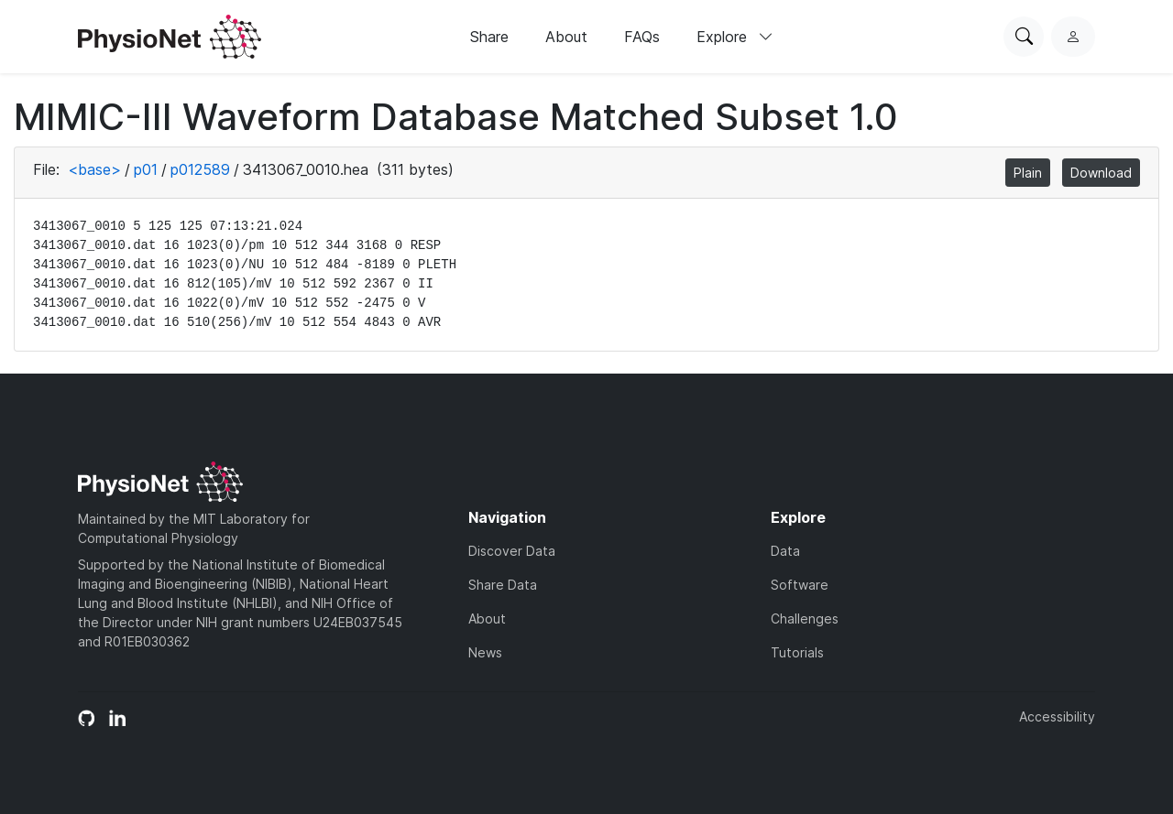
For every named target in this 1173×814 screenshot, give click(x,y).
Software (799, 584)
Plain (1028, 172)
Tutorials (797, 652)
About (566, 36)
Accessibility (1057, 716)
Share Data (502, 584)
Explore (734, 36)
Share (489, 36)
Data (785, 551)
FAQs (642, 36)
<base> (94, 169)
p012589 (200, 169)
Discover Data (511, 551)
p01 (146, 169)
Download (1101, 172)
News (485, 652)
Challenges (805, 618)
